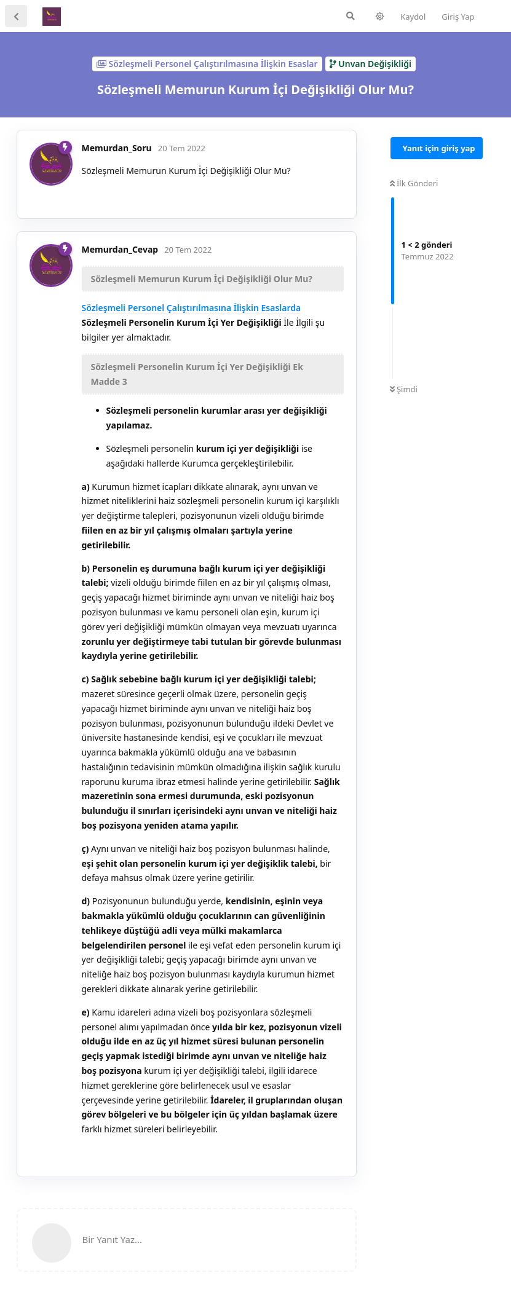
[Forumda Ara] (350, 16)
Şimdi (404, 389)
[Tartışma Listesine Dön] (16, 16)
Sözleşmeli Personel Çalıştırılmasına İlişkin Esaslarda (191, 308)
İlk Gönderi (414, 183)
